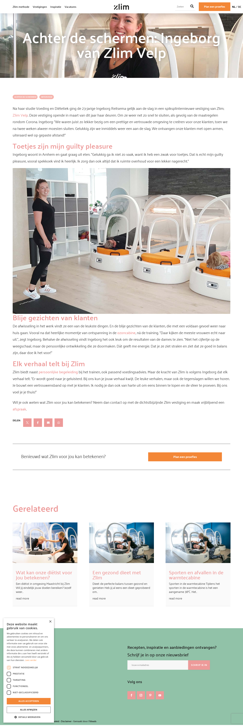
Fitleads (92, 722)
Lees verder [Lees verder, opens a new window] (31, 660)
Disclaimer (66, 722)
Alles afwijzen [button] (28, 709)
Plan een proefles (214, 6)
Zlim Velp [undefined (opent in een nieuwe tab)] (20, 115)
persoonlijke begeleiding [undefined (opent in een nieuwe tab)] (58, 371)
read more (22, 599)
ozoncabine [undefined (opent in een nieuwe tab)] (126, 332)
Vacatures (70, 6)
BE (239, 6)
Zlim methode (21, 7)
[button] (29, 717)
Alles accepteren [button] (29, 701)
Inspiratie (55, 6)
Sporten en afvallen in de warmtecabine (196, 576)
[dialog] (28, 670)
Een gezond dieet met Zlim (116, 576)
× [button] (50, 621)
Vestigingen (40, 7)
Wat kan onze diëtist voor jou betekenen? (44, 576)
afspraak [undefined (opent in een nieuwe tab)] (19, 409)
